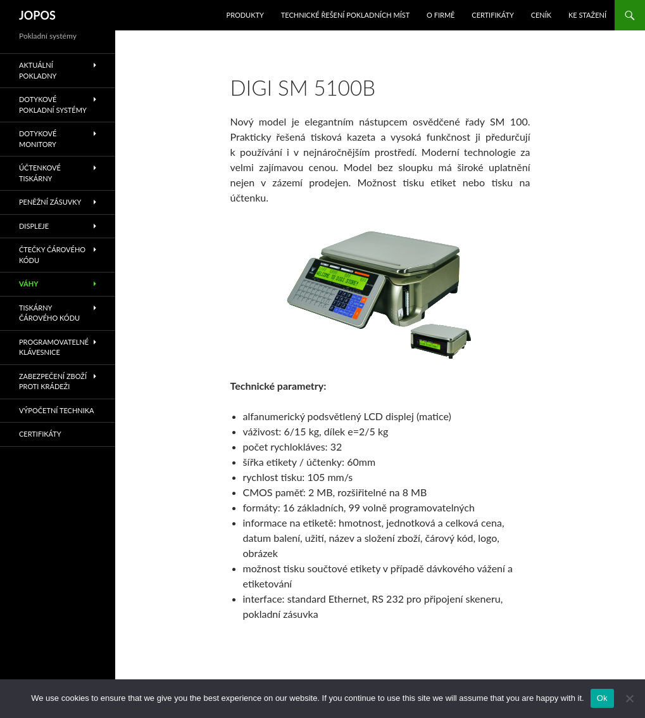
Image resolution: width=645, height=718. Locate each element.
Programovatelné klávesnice (54, 347)
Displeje (34, 226)
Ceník (541, 15)
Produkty (245, 15)
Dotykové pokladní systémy (53, 104)
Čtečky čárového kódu (52, 254)
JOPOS (37, 15)
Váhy (29, 283)
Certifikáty (493, 15)
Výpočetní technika (56, 410)
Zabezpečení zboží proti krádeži (53, 381)
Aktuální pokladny (37, 70)
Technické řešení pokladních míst (345, 15)
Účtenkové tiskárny (40, 173)
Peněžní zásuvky (50, 202)
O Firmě (440, 15)
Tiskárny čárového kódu (49, 313)
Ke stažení (587, 15)
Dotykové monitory (37, 138)
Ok (602, 698)
